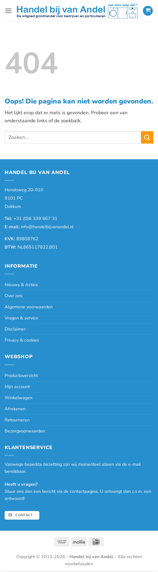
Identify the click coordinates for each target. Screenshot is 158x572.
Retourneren (17, 420)
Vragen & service (21, 318)
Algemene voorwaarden (29, 307)
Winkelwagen (18, 398)
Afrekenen (15, 409)
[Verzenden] (147, 137)
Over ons (13, 296)
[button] (8, 10)
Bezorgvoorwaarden (25, 431)
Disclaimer (15, 329)
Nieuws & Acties (21, 285)
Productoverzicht (21, 375)
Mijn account (17, 386)
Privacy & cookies (22, 340)
